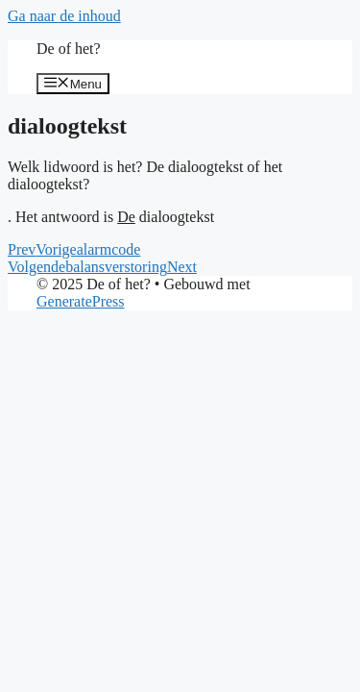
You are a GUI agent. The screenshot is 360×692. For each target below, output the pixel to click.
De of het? (68, 48)
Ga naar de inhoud (64, 16)
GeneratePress (80, 301)
